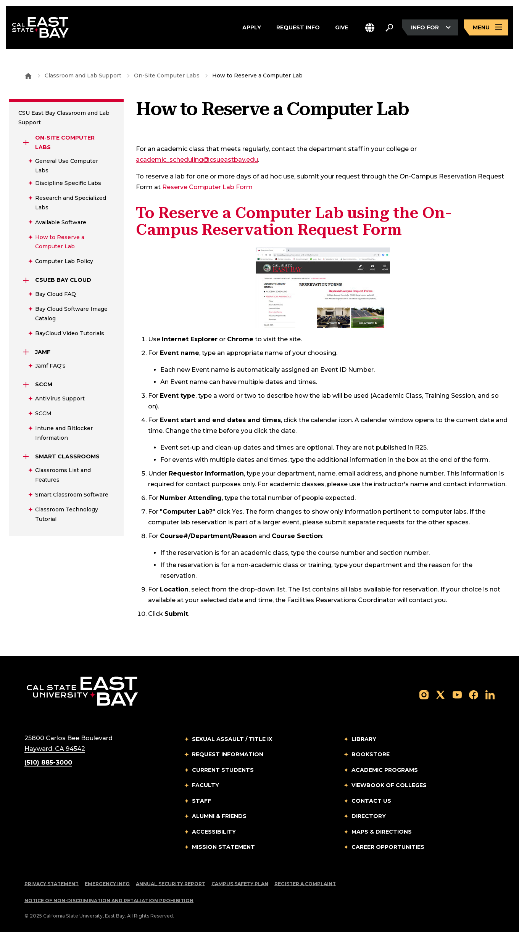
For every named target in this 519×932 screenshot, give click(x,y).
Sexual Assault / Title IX (232, 739)
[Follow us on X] (440, 694)
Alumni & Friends (219, 816)
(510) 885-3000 (48, 762)
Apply (251, 27)
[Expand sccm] (26, 384)
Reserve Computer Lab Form (207, 187)
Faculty (205, 785)
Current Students (223, 769)
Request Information (227, 754)
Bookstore (370, 754)
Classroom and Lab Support (83, 75)
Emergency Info (107, 884)
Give (341, 27)
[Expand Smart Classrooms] (26, 456)
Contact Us (371, 800)
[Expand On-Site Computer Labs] (26, 142)
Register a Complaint (305, 884)
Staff (201, 800)
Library (363, 739)
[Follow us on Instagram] (424, 694)
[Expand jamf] (26, 352)
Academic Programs (384, 769)
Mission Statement (223, 847)
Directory (368, 816)
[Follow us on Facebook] (473, 694)
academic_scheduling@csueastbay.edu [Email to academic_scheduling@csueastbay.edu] (197, 159)
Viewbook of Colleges (389, 785)
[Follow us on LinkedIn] (490, 694)
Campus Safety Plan (239, 884)
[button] (369, 27)
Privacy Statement (51, 884)
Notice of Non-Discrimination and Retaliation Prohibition (108, 900)
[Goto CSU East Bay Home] (28, 75)
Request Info (298, 27)
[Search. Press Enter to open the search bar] (389, 27)
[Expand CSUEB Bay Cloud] (26, 280)
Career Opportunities (387, 847)
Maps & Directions (381, 831)
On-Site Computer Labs (167, 75)
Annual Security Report (170, 884)
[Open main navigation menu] (486, 27)
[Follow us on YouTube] (457, 694)
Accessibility (214, 831)
